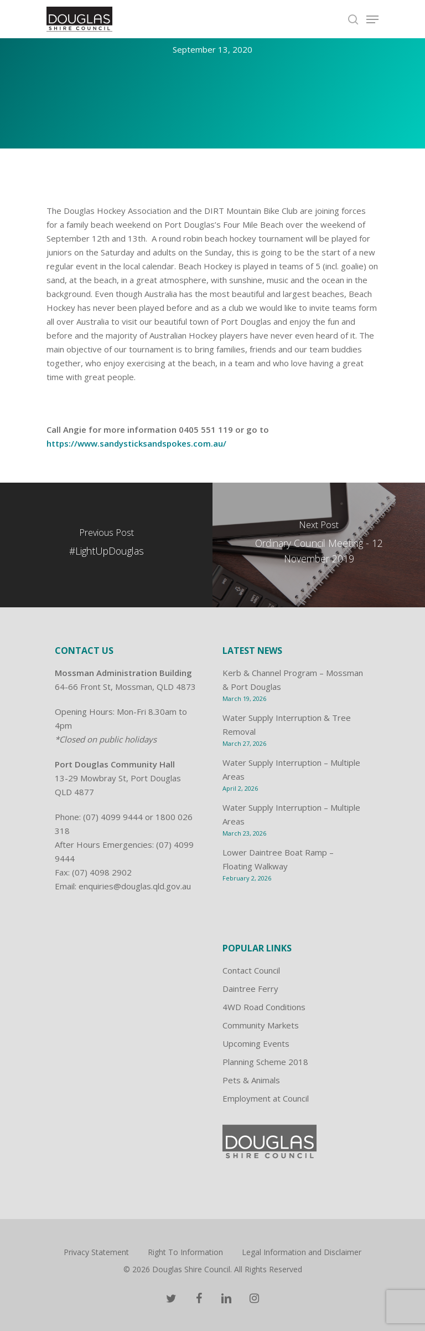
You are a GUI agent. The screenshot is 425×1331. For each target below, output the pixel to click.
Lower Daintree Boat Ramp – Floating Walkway (278, 859)
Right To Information (185, 1252)
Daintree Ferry (250, 988)
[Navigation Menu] (372, 19)
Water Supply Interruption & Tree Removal (286, 724)
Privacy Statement (96, 1252)
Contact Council (251, 970)
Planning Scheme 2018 (265, 1061)
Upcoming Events (255, 1043)
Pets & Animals (251, 1080)
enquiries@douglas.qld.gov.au (135, 886)
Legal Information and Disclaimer (301, 1252)
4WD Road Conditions (263, 1006)
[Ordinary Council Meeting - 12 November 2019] (318, 545)
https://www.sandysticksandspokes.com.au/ (136, 443)
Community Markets (260, 1025)
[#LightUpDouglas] (106, 545)
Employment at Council (265, 1098)
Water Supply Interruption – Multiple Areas (291, 769)
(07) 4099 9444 (113, 816)
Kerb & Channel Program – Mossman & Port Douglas (292, 679)
